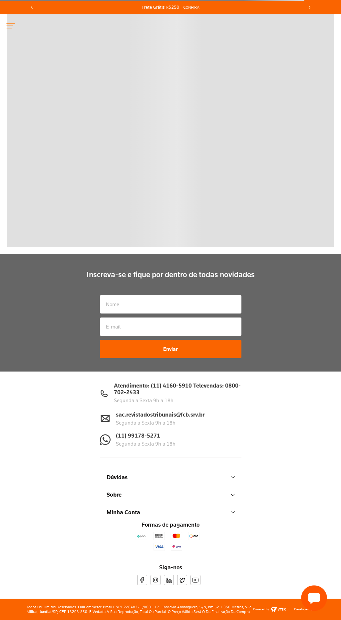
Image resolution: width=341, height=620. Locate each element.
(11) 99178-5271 (138, 435)
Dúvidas (171, 477)
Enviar (170, 349)
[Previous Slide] (32, 7)
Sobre (171, 494)
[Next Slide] (309, 7)
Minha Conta (171, 512)
